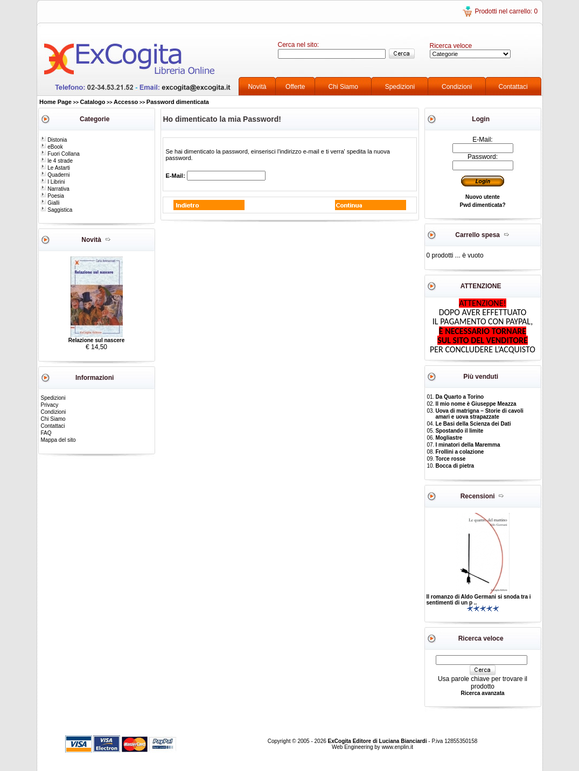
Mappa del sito (58, 440)
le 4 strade (56, 161)
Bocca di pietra (454, 466)
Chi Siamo (343, 87)
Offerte (295, 87)
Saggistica (56, 210)
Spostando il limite (459, 431)
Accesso (126, 102)
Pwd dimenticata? (482, 205)
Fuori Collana (60, 154)
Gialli (50, 203)
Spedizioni (400, 87)
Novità (257, 87)
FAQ (46, 433)
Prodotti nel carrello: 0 (506, 11)
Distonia (53, 140)
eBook (51, 147)
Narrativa (54, 189)
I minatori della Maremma (467, 445)
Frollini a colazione (459, 452)
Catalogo (92, 102)
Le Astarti (55, 168)
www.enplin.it (397, 747)
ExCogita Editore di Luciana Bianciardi (378, 741)
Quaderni (55, 175)
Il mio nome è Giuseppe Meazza (475, 404)
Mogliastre (448, 438)
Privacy (50, 405)
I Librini (52, 182)
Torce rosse (450, 459)
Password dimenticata (178, 102)
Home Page (55, 102)
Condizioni (457, 87)
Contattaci (513, 87)
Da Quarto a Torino (459, 397)
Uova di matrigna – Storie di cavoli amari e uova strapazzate (479, 414)
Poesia (52, 196)
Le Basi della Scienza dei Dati (473, 424)
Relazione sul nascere (96, 340)
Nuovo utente (482, 197)
